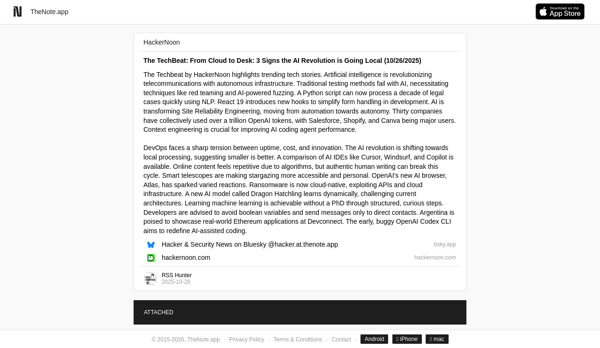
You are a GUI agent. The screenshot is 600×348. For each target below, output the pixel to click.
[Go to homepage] (17, 11)
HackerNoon (161, 42)
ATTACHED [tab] (158, 312)
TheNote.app (49, 11)
